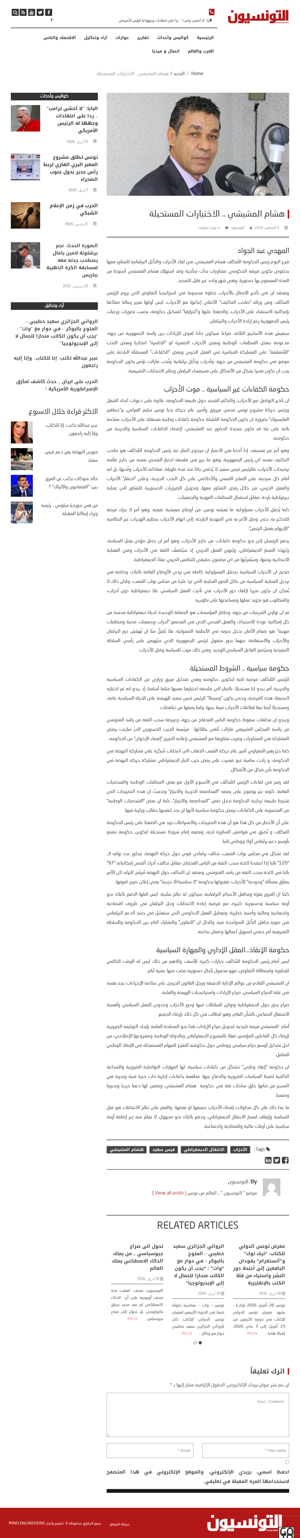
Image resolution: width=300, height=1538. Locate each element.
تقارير (143, 38)
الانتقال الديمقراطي (204, 1165)
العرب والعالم (201, 51)
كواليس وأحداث (173, 38)
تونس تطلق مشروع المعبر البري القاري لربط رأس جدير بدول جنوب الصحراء (70, 169)
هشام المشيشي (127, 1165)
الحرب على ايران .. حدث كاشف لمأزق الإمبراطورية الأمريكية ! (57, 398)
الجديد (179, 74)
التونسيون (237, 228)
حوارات (122, 38)
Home (197, 74)
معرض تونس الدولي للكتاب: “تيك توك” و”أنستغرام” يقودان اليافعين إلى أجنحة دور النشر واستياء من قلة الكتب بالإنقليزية (259, 1337)
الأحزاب (240, 1165)
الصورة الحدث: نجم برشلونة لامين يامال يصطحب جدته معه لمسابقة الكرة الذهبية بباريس (72, 290)
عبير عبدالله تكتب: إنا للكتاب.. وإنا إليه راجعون (56, 374)
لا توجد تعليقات (209, 228)
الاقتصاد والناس (59, 38)
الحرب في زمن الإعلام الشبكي (74, 210)
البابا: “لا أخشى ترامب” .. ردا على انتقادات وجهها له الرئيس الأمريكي (165, 21)
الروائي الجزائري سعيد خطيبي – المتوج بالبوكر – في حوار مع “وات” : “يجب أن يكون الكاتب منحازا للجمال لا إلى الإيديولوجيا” (198, 1337)
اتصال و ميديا (166, 51)
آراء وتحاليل (95, 38)
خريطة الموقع (119, 1523)
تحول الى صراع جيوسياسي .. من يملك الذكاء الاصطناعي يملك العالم (137, 1329)
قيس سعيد (163, 1165)
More (132, 1391)
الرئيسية (205, 38)
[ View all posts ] (169, 1214)
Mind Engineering (27, 1522)
